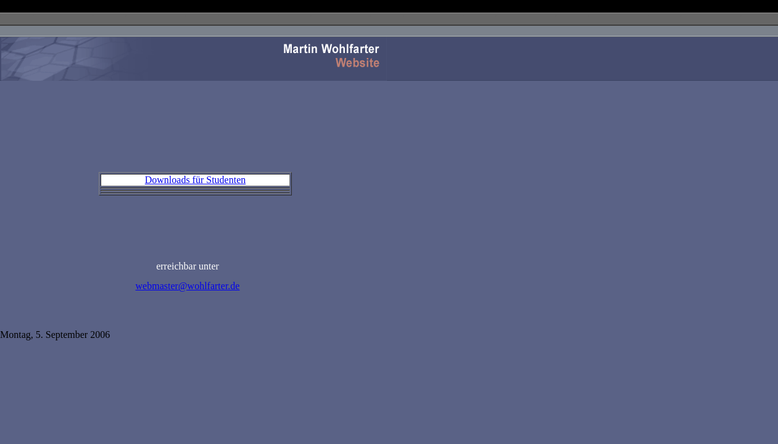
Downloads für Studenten (195, 180)
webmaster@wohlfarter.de (188, 286)
